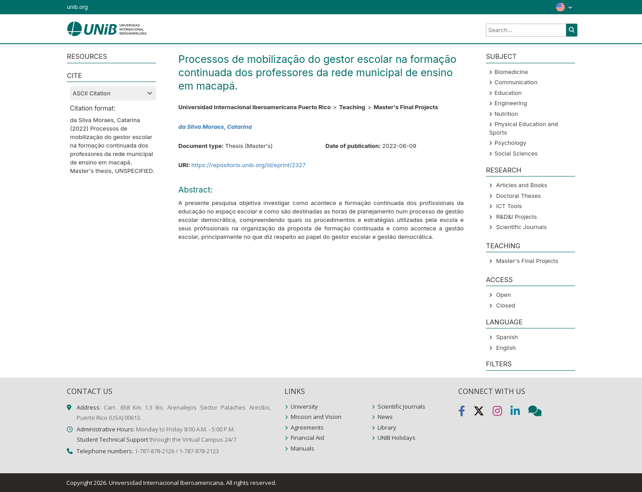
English (506, 347)
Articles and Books (521, 185)
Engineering (510, 103)
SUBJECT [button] (501, 56)
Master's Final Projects (527, 260)
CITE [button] (74, 75)
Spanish (507, 336)
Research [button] (503, 170)
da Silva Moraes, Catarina (215, 126)
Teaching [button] (503, 246)
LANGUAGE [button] (504, 322)
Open (503, 294)
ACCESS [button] (499, 279)
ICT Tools (509, 205)
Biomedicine (511, 71)
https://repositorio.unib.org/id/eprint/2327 (248, 164)
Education (508, 92)
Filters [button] (499, 364)
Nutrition (506, 113)
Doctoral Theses (518, 195)
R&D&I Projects (516, 216)
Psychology (510, 142)
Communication (515, 82)
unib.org (77, 7)
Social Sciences (516, 153)
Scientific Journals (521, 226)
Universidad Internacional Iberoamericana (166, 483)
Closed (505, 305)
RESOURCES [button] (87, 56)
